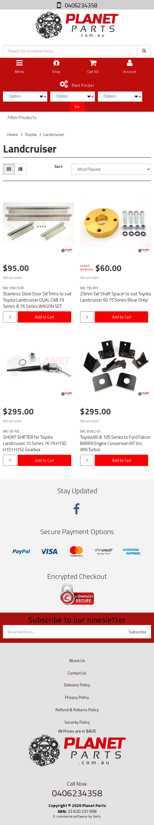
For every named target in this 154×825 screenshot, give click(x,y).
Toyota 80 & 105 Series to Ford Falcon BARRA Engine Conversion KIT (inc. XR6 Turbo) (115, 443)
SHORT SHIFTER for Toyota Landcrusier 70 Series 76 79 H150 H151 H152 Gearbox (34, 443)
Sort (58, 166)
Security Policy (77, 722)
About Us (77, 660)
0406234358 (80, 5)
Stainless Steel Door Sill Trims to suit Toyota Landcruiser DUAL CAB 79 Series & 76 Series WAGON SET (37, 300)
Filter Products (22, 117)
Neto (97, 816)
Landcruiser (53, 134)
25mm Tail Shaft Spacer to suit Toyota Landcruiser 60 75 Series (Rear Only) (115, 296)
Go (77, 106)
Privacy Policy (77, 697)
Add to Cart (44, 317)
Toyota (31, 134)
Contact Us (77, 673)
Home (12, 134)
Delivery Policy (77, 685)
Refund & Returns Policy (77, 710)
